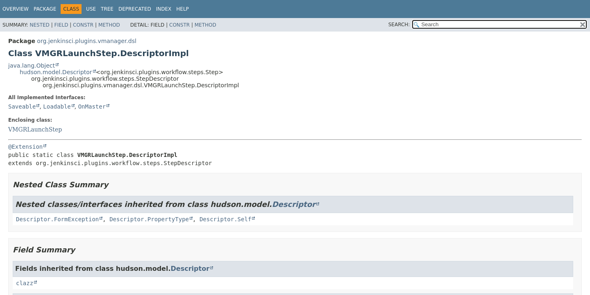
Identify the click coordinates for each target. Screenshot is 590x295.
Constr (83, 25)
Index (164, 9)
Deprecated (134, 9)
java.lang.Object (31, 65)
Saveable (22, 106)
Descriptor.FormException (57, 219)
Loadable (56, 106)
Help (182, 9)
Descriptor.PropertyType (149, 219)
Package (45, 9)
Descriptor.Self (225, 219)
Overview (15, 9)
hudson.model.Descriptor (56, 72)
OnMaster (92, 106)
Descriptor (293, 204)
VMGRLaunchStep (35, 129)
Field (61, 25)
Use (91, 9)
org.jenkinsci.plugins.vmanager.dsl (86, 41)
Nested (39, 25)
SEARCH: (399, 24)
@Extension (25, 146)
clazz (24, 283)
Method (109, 25)
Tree (107, 9)
